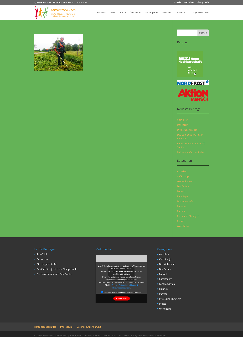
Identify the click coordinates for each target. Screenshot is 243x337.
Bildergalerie (203, 2)
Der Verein (182, 124)
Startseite (101, 12)
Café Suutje (180, 12)
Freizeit (181, 191)
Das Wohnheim (185, 181)
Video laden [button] (122, 298)
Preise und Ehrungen (188, 216)
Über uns (134, 12)
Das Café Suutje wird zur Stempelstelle (57, 269)
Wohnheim (183, 226)
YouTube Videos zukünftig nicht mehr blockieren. (121, 292)
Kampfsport (183, 196)
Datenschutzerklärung (89, 326)
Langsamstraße (199, 12)
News (112, 12)
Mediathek (189, 2)
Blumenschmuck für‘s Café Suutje (54, 274)
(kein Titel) (182, 119)
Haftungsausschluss (45, 326)
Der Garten (183, 186)
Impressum (66, 326)
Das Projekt (150, 12)
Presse (122, 12)
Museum (181, 206)
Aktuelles (182, 171)
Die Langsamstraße (187, 129)
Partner (181, 211)
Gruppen (166, 12)
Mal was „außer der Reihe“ (191, 152)
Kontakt (177, 2)
